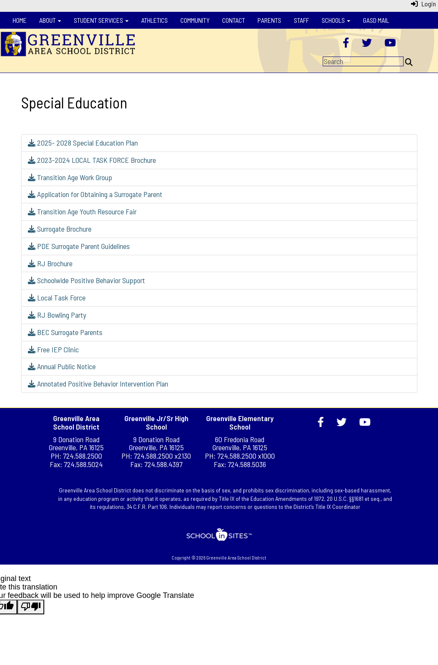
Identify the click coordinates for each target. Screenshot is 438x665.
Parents (269, 20)
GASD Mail (376, 20)
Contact (233, 20)
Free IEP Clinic (53, 349)
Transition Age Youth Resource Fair (82, 211)
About (50, 20)
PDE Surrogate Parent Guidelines (79, 246)
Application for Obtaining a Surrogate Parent (95, 194)
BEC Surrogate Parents (65, 332)
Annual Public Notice (62, 366)
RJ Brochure (50, 263)
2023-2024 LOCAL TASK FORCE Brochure (92, 160)
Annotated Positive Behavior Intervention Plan (98, 383)
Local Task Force (57, 297)
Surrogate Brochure (59, 228)
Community (195, 20)
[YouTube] (390, 43)
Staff (301, 20)
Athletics (154, 20)
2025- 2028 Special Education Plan (83, 142)
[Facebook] (345, 43)
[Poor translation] (30, 607)
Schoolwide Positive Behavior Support (86, 280)
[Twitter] (366, 43)
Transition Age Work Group (70, 177)
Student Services (101, 20)
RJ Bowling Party (57, 314)
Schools (336, 20)
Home (20, 20)
